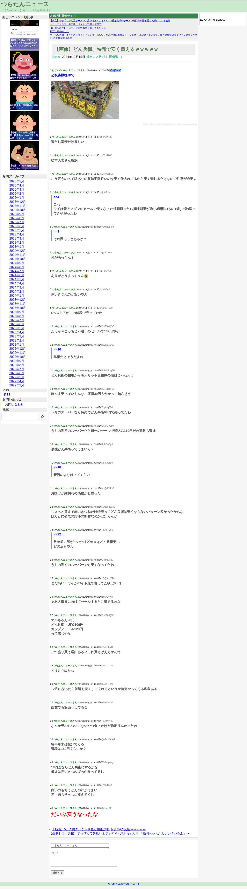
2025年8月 (16, 218)
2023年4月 (16, 332)
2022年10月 (17, 356)
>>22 (57, 534)
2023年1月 (16, 344)
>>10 (57, 349)
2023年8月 (16, 316)
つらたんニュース (25, 4)
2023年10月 (17, 307)
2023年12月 (17, 299)
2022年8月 (16, 365)
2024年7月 (16, 271)
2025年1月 (16, 246)
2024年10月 (17, 259)
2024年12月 (17, 250)
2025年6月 (16, 226)
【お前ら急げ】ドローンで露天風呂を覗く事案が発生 (78, 27)
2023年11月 (17, 303)
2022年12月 (17, 348)
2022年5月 (16, 377)
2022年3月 (16, 385)
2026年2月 (16, 193)
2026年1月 (16, 197)
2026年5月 (16, 181)
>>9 (56, 231)
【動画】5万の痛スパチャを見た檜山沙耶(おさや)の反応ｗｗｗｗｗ (99, 829)
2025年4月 (16, 234)
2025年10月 (17, 210)
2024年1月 (16, 295)
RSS (7, 394)
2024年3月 (16, 287)
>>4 (56, 197)
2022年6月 (16, 373)
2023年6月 (16, 324)
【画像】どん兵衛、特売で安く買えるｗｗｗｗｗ (106, 49)
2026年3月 (16, 189)
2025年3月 (16, 238)
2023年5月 (16, 328)
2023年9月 (16, 312)
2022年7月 (16, 369)
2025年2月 (16, 242)
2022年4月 (16, 381)
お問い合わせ (14, 404)
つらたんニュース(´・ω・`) (123, 886)
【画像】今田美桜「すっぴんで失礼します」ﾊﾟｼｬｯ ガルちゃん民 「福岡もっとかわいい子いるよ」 (117, 833)
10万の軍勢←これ (59, 31)
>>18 (57, 467)
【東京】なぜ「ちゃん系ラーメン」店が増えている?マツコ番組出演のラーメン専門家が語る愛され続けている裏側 (110, 20)
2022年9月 (16, 361)
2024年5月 (16, 279)
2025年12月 (17, 201)
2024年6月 (16, 275)
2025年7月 (16, 222)
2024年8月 (16, 267)
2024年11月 (17, 254)
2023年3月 (16, 336)
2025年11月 (17, 205)
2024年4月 (16, 283)
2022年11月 (17, 352)
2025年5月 (16, 230)
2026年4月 (16, 185)
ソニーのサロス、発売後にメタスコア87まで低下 (75, 24)
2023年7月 (16, 320)
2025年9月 (16, 214)
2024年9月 (16, 263)
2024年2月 (16, 291)
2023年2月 (16, 340)
